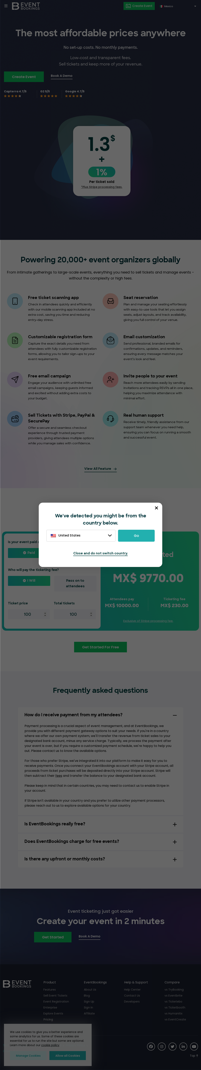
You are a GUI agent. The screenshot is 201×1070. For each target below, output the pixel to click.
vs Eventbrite (173, 996)
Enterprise (50, 1007)
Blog (87, 996)
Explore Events (53, 1013)
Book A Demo (62, 75)
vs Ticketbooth (175, 1007)
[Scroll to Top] (194, 1056)
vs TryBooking (174, 990)
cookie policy (50, 1045)
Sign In (88, 1007)
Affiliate (89, 1013)
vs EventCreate (175, 1019)
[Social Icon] (151, 1046)
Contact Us (132, 996)
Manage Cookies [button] (28, 1056)
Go (136, 535)
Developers (132, 1002)
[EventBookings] (26, 6)
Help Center (132, 990)
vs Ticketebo (173, 1002)
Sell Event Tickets (55, 996)
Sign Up (89, 1002)
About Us (90, 990)
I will (31, 580)
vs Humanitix (173, 1013)
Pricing (48, 1019)
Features (49, 990)
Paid (31, 553)
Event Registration (56, 1002)
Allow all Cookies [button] (67, 1056)
